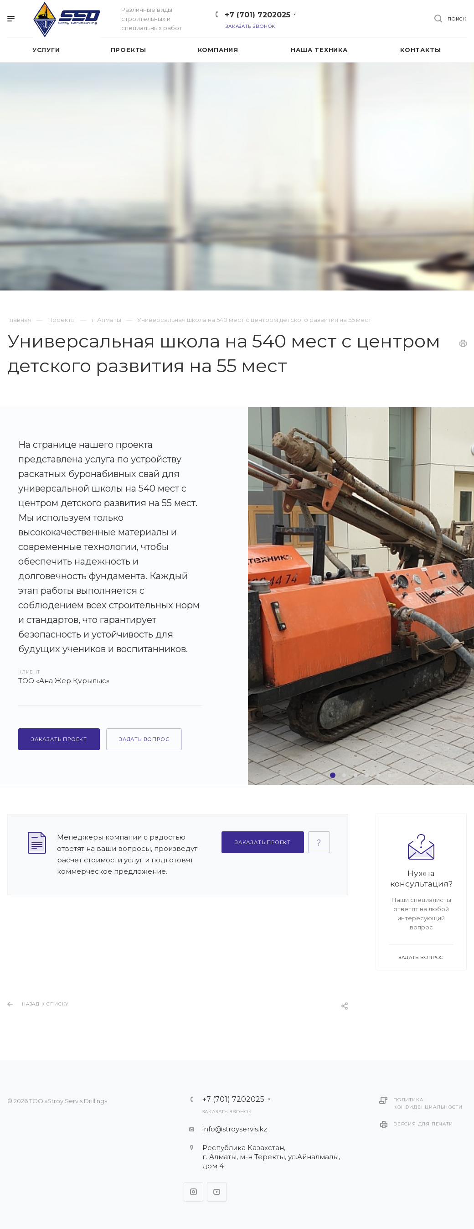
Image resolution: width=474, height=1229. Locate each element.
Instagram (193, 1192)
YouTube (217, 1192)
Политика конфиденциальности (427, 1103)
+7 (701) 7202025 (257, 14)
